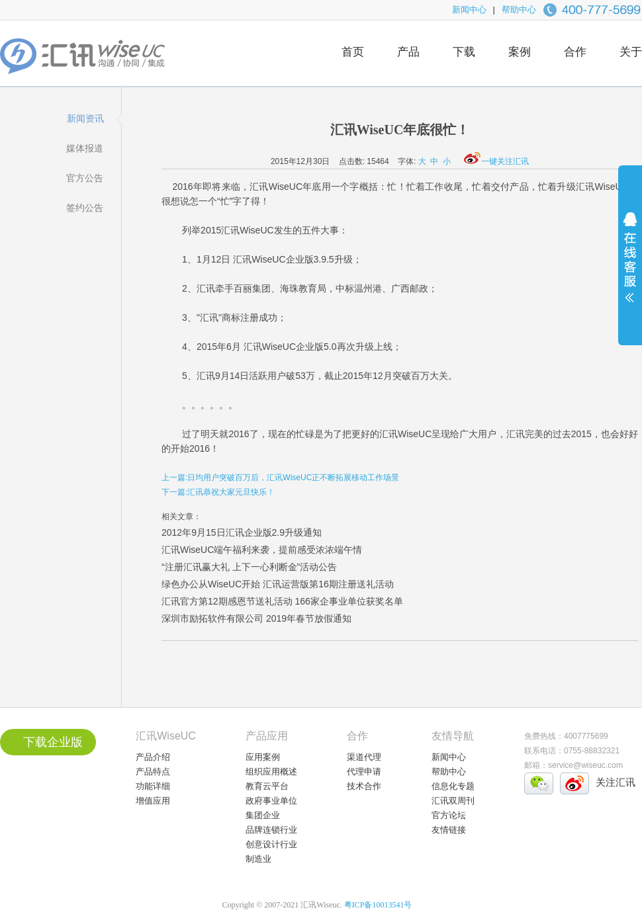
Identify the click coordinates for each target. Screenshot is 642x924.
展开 (630, 265)
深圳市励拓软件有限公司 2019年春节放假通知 (256, 618)
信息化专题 (453, 786)
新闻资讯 (85, 118)
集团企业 (263, 815)
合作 (575, 52)
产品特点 (153, 772)
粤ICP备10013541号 (378, 904)
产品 (408, 52)
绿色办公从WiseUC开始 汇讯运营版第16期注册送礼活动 (277, 584)
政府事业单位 (271, 801)
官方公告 (84, 178)
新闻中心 (469, 10)
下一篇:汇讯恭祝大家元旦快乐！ (218, 492)
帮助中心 (519, 10)
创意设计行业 (271, 844)
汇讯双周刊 (453, 801)
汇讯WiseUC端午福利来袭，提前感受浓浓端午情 (261, 549)
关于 (630, 52)
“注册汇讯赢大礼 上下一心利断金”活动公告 (249, 567)
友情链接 (449, 830)
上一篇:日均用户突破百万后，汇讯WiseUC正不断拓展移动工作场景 (280, 477)
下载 (464, 52)
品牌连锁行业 (271, 830)
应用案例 (263, 757)
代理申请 (364, 772)
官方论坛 (449, 815)
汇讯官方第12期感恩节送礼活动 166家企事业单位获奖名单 (282, 601)
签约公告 (84, 207)
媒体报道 (84, 148)
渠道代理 (364, 757)
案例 (519, 52)
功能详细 (153, 786)
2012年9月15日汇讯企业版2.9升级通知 (241, 532)
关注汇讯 (615, 782)
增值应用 (153, 801)
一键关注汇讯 (496, 161)
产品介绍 (153, 757)
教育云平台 (267, 786)
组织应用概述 (271, 772)
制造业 (258, 859)
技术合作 (364, 786)
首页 (353, 52)
